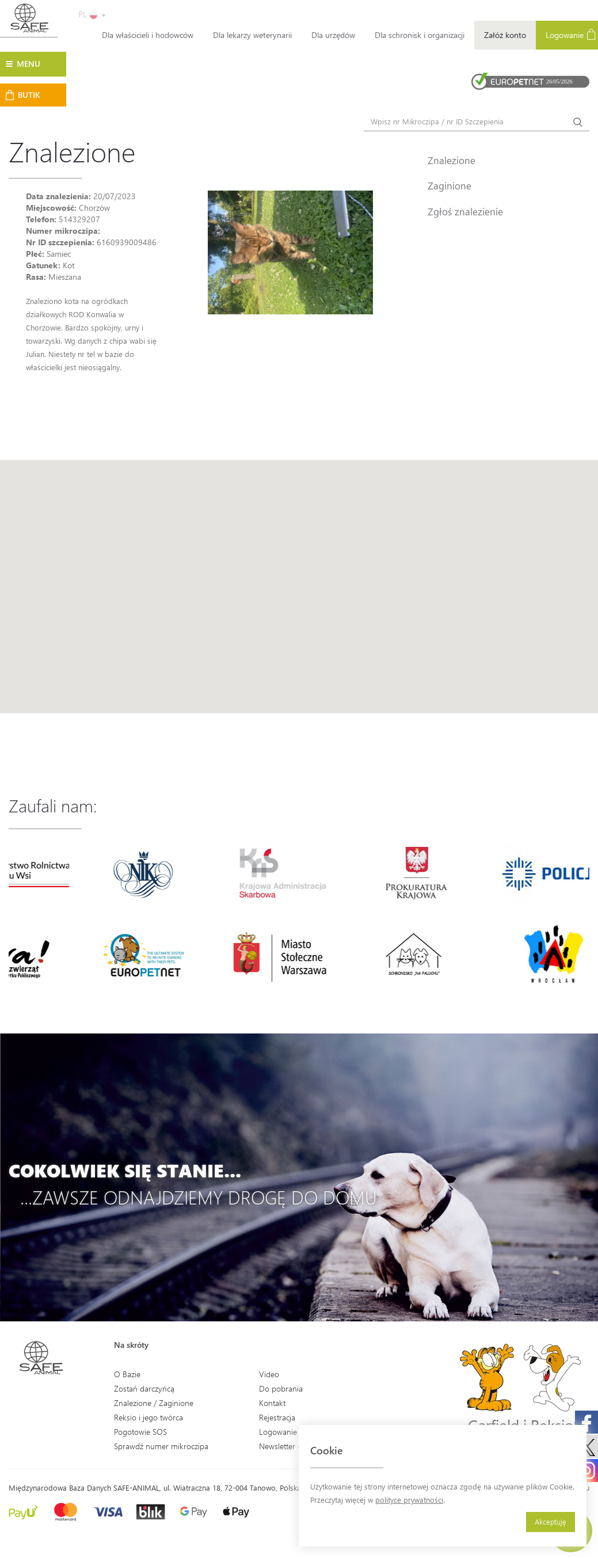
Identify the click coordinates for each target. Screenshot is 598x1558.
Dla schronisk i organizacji (419, 34)
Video (269, 1374)
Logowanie (278, 1431)
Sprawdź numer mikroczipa (161, 1446)
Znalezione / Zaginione (153, 1402)
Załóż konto (505, 34)
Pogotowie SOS (140, 1431)
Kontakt (272, 1402)
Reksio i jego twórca (148, 1417)
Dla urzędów (333, 34)
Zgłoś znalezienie (465, 211)
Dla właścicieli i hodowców (147, 34)
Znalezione (451, 160)
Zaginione (449, 185)
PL (92, 14)
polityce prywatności (409, 1499)
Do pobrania (281, 1388)
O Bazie (127, 1374)
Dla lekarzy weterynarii (252, 34)
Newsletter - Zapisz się (298, 1446)
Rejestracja (277, 1417)
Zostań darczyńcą (144, 1388)
